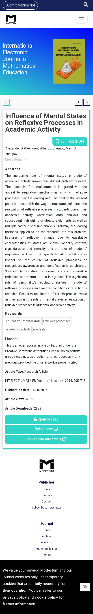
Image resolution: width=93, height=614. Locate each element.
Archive (46, 536)
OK (85, 587)
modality (39, 329)
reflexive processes (57, 321)
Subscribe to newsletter (46, 507)
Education (13, 321)
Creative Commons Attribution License (32, 351)
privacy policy (15, 597)
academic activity (18, 329)
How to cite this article (46, 439)
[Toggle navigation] (81, 19)
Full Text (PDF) (69, 141)
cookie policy (46, 597)
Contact (47, 501)
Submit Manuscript (20, 5)
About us (46, 542)
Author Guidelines (46, 548)
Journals (46, 495)
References (46, 429)
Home (46, 489)
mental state (32, 321)
